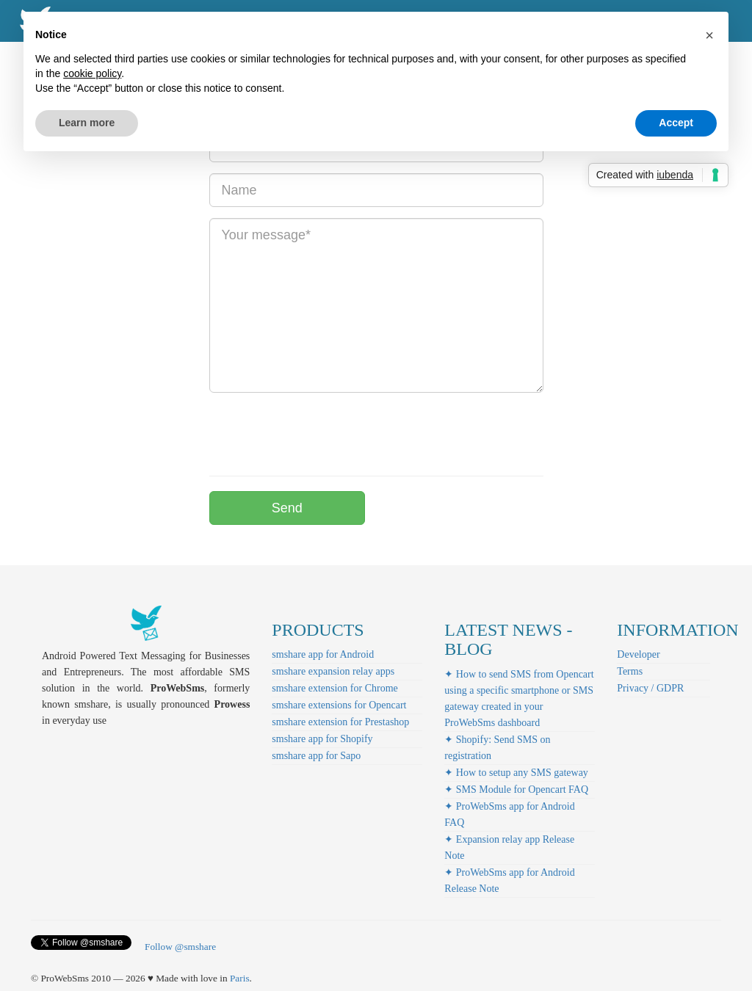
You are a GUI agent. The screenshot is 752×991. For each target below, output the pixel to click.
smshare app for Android (323, 654)
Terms (630, 671)
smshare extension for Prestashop (340, 721)
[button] (709, 35)
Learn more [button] (87, 122)
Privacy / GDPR (650, 688)
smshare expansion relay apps (333, 671)
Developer (638, 654)
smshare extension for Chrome (334, 688)
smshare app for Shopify (322, 738)
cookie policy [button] (92, 73)
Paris (240, 978)
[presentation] (321, 432)
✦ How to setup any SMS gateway (516, 772)
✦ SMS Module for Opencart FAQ (516, 789)
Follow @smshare (180, 946)
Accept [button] (676, 122)
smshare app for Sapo (316, 755)
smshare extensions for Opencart (339, 705)
